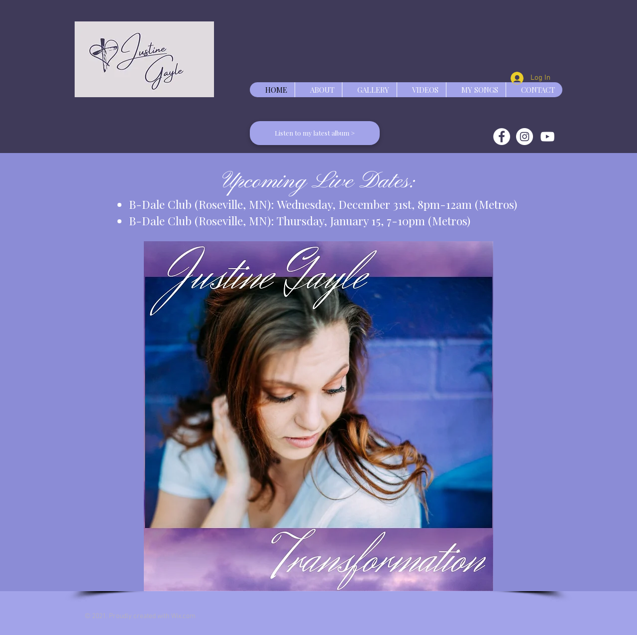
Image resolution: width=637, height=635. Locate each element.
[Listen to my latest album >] (315, 133)
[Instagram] (524, 136)
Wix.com (183, 616)
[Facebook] (501, 136)
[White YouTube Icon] (547, 136)
